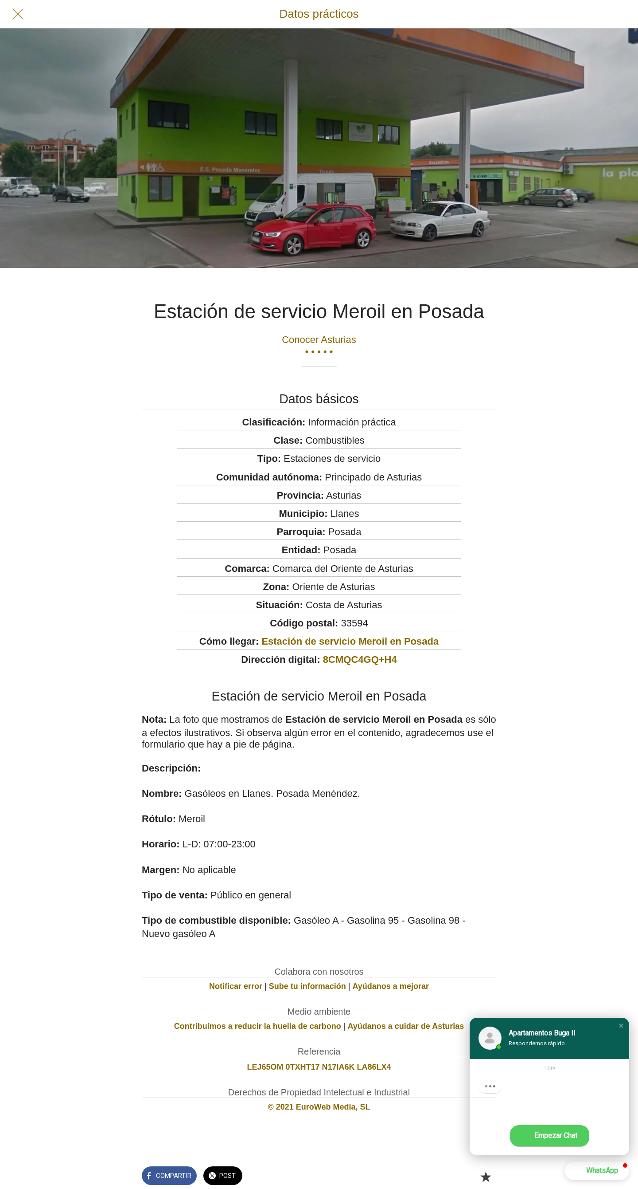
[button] (621, 1025)
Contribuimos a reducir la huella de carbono (257, 1026)
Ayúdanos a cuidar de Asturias (406, 1026)
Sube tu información (307, 986)
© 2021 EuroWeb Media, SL (319, 1106)
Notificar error (235, 986)
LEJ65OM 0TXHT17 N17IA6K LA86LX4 (319, 1067)
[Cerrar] (17, 14)
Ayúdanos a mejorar (391, 986)
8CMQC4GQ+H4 (360, 659)
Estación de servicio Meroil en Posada (350, 641)
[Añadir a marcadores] (485, 1176)
